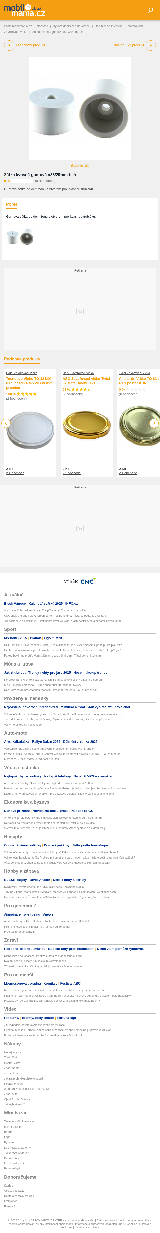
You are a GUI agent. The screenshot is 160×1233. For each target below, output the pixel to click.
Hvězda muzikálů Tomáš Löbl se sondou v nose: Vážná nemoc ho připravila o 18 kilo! (57, 1030)
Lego (7, 1137)
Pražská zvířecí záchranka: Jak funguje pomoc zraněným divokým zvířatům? (52, 1000)
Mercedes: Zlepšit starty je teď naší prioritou (31, 758)
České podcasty (14, 1190)
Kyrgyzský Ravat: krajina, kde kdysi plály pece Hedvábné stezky (44, 886)
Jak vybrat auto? (14, 1104)
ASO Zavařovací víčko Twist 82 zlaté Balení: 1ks (86, 381)
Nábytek (42, 26)
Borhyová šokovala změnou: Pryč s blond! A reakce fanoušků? (43, 1035)
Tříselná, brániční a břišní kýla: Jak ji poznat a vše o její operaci (43, 966)
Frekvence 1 (12, 1200)
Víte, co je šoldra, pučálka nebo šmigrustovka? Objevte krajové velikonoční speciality (57, 862)
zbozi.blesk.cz (13, 1073)
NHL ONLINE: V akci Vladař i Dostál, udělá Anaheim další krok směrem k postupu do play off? (63, 645)
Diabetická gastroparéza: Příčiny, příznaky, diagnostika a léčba (43, 955)
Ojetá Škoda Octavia (17, 1099)
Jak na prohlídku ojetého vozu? (23, 1078)
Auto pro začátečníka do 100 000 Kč (26, 1088)
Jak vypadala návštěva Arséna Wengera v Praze (34, 1024)
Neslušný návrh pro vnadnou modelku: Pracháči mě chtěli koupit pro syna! (50, 689)
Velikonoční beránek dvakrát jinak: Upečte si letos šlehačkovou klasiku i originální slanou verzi (63, 714)
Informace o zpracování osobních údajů (100, 1223)
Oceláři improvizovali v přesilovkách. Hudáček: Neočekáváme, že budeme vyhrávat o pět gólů (62, 650)
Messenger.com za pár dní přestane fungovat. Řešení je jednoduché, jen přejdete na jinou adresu (65, 788)
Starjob (8, 1185)
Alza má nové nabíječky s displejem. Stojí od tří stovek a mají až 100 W (48, 783)
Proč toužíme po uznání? (19, 931)
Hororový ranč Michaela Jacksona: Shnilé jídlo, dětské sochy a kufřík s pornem (53, 679)
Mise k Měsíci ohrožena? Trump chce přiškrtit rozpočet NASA (42, 684)
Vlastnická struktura (87, 1227)
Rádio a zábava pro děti (19, 1195)
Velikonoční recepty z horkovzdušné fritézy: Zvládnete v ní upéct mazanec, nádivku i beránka (62, 852)
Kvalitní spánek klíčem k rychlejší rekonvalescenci (35, 960)
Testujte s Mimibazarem (19, 1121)
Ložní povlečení (14, 1163)
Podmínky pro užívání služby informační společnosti (40, 1223)
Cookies (132, 1223)
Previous (6, 423)
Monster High (12, 1126)
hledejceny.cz (12, 1052)
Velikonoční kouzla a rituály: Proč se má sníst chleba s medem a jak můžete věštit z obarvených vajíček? (69, 857)
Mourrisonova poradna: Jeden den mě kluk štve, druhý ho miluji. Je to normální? (54, 990)
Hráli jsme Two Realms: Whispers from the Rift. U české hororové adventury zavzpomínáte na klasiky (67, 995)
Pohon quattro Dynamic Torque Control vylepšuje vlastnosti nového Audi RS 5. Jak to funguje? (63, 753)
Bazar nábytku (13, 1168)
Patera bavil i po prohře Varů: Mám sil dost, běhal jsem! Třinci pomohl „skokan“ (53, 655)
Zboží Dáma (11, 1068)
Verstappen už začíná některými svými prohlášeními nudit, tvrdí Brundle (49, 748)
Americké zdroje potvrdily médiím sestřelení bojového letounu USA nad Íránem (53, 817)
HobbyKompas (13, 1083)
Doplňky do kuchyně (109, 26)
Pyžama (9, 1142)
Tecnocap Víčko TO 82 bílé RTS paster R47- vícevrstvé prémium (29, 383)
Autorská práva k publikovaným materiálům (124, 1220)
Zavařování (135, 26)
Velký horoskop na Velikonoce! (23, 724)
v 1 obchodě (15, 473)
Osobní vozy (12, 1062)
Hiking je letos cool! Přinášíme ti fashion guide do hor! (37, 926)
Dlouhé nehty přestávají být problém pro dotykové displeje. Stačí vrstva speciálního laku (59, 793)
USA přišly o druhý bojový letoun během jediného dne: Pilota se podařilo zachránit (55, 615)
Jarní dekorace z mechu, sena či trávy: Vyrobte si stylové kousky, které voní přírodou (57, 719)
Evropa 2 (9, 1206)
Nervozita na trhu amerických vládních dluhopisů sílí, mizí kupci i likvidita (49, 822)
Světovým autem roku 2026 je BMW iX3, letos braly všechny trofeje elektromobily (55, 828)
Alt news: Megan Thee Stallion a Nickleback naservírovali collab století (48, 921)
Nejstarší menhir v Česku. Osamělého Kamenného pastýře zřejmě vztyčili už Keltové (57, 897)
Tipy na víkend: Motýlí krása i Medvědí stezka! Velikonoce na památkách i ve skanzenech (60, 891)
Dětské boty (11, 1158)
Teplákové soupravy (16, 1152)
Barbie (8, 1131)
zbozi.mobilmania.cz (18, 26)
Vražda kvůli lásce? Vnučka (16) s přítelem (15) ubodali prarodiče (45, 610)
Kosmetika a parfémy (17, 1147)
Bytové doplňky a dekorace (71, 26)
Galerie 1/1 (80, 165)
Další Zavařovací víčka (21, 373)
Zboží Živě (10, 1057)
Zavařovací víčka (15, 32)
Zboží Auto (11, 1093)
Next (154, 423)
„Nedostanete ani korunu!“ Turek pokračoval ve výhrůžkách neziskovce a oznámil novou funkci (63, 620)
